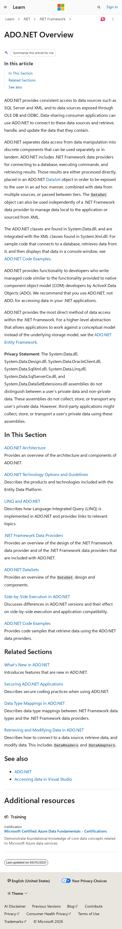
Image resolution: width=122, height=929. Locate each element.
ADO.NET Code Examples (27, 258)
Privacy (10, 913)
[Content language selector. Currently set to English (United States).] (28, 881)
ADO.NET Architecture (24, 447)
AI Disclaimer (15, 906)
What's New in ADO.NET (26, 664)
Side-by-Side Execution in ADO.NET (37, 596)
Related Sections (22, 80)
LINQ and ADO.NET (22, 501)
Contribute (93, 906)
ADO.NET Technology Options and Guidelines (46, 474)
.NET (26, 18)
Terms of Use (88, 913)
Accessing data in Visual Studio (43, 779)
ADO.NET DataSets (21, 569)
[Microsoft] (61, 7)
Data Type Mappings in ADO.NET (34, 703)
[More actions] (113, 19)
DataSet (53, 179)
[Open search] (99, 7)
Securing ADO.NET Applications (33, 684)
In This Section (21, 73)
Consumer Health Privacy (47, 913)
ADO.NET (23, 771)
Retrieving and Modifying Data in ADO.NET (44, 730)
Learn (9, 18)
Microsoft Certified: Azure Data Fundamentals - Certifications (55, 831)
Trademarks (13, 921)
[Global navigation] (5, 7)
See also (15, 87)
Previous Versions (46, 906)
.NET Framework (52, 18)
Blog (70, 906)
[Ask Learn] (103, 19)
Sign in (112, 6)
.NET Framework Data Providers (33, 535)
